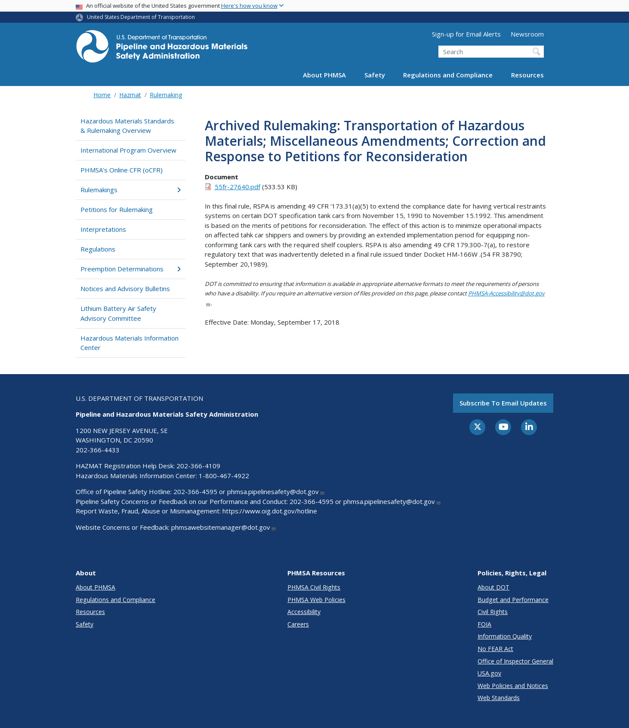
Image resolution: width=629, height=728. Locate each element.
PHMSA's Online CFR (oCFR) (121, 170)
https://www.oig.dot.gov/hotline (269, 511)
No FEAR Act (495, 649)
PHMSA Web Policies (316, 600)
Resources (527, 75)
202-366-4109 (198, 465)
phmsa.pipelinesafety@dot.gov (276, 491)
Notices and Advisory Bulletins (125, 288)
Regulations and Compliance (448, 75)
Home (102, 95)
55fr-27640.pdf (237, 186)
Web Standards (499, 698)
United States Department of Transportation (141, 17)
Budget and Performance (513, 600)
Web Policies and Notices (513, 686)
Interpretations (103, 229)
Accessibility (304, 612)
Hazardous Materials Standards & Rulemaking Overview (127, 126)
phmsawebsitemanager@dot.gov (223, 527)
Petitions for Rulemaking (116, 209)
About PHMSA (324, 75)
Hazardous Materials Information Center (129, 343)
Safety (374, 75)
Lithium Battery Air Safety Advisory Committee (118, 313)
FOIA (484, 624)
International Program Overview (128, 150)
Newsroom (527, 34)
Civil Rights (493, 612)
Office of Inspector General (515, 661)
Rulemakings (130, 189)
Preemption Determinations (130, 268)
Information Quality (505, 636)
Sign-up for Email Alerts (466, 34)
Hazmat (130, 95)
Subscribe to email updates (503, 403)
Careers (298, 624)
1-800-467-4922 (224, 475)
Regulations (97, 249)
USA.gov (489, 673)
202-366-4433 (98, 449)
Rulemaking (166, 95)
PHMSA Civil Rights (313, 587)
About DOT (493, 587)
